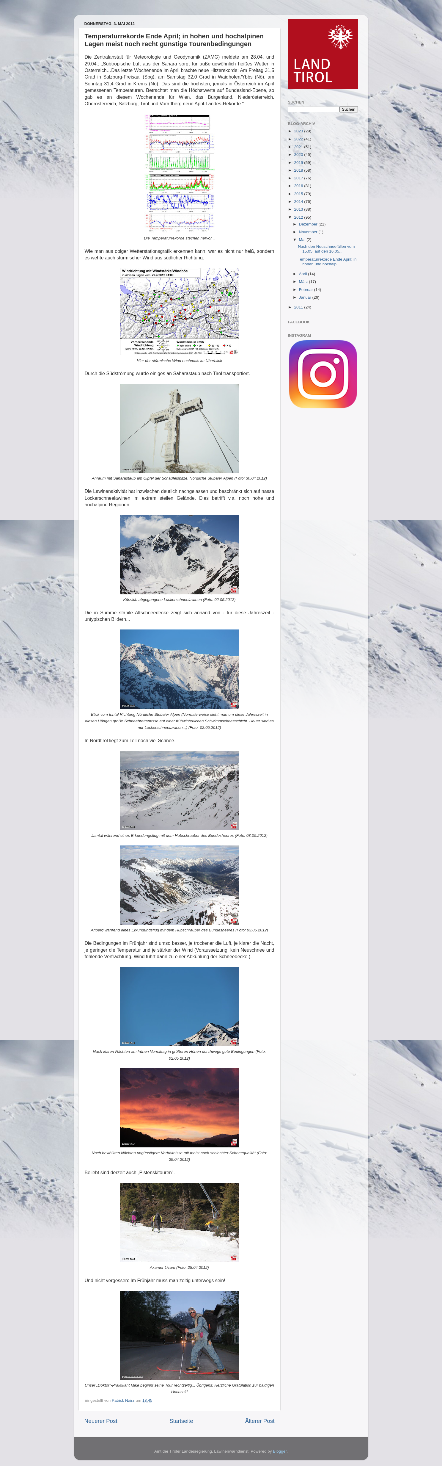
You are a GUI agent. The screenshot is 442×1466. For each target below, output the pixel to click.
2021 (299, 147)
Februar (306, 289)
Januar (305, 297)
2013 (299, 209)
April (303, 274)
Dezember (309, 224)
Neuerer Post (100, 1421)
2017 (299, 178)
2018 (299, 170)
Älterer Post (260, 1421)
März (304, 281)
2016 (299, 186)
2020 (299, 154)
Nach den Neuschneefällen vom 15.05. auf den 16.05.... (326, 248)
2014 (299, 201)
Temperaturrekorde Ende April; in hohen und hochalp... (327, 261)
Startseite (181, 1421)
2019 (299, 162)
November (309, 232)
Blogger (280, 1451)
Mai (303, 239)
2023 (299, 131)
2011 (299, 307)
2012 (299, 217)
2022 (299, 139)
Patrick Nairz (124, 1400)
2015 (299, 194)
